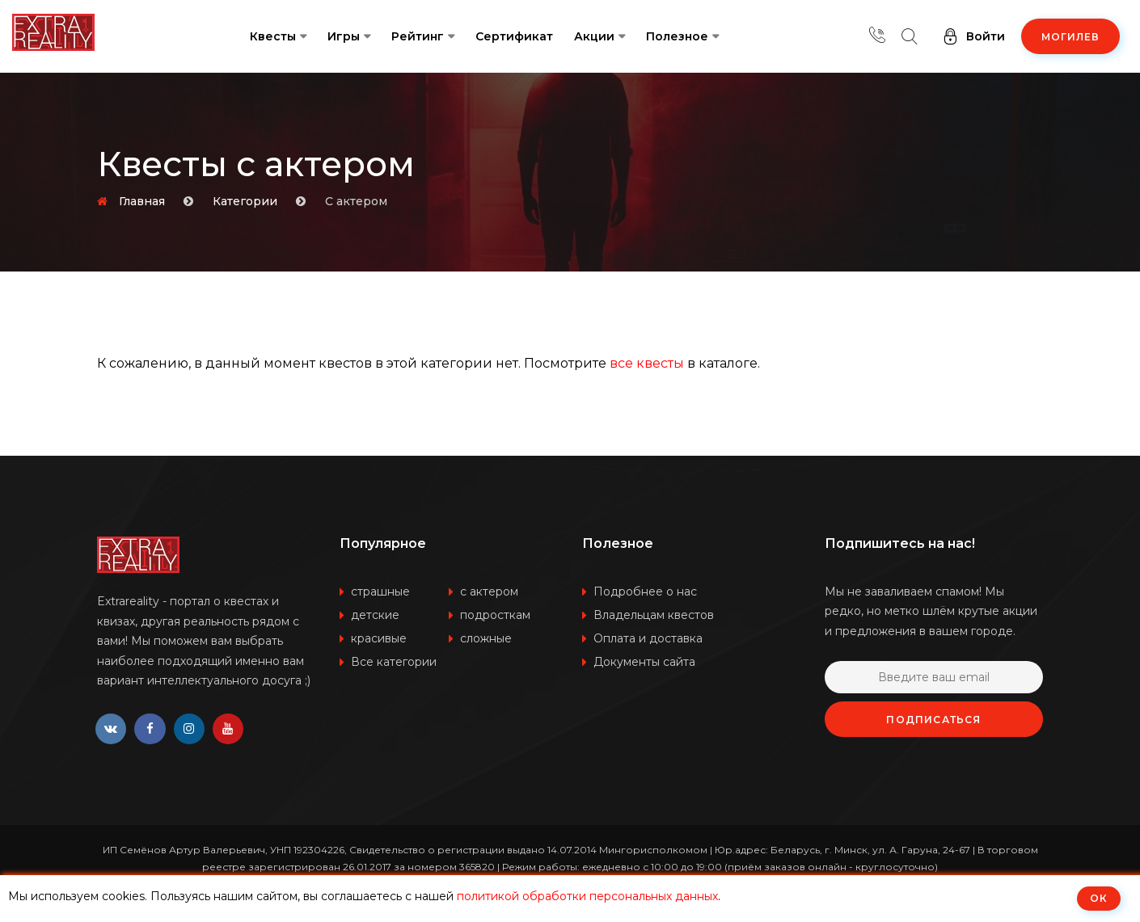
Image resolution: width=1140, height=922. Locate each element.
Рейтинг (417, 36)
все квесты (647, 363)
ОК (1099, 898)
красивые (379, 638)
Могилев (1070, 37)
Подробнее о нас (645, 591)
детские (375, 615)
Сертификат (514, 36)
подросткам (495, 615)
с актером (489, 591)
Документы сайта (644, 662)
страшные (380, 591)
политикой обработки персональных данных (587, 896)
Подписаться (933, 720)
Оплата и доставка (648, 638)
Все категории (394, 662)
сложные (486, 638)
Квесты (273, 36)
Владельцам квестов (653, 615)
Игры (343, 36)
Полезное (677, 36)
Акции (594, 36)
